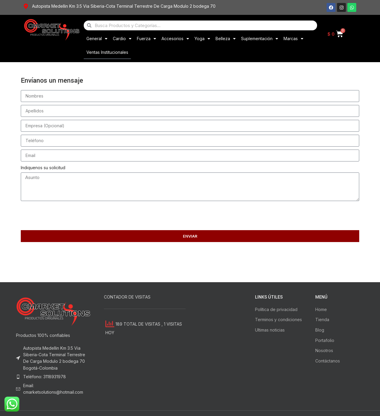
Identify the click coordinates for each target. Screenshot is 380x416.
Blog (319, 329)
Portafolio (324, 340)
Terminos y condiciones (278, 319)
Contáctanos (327, 360)
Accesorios (175, 39)
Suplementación (259, 39)
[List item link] (54, 376)
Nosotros (324, 350)
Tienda (322, 319)
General (96, 39)
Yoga (202, 39)
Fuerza (146, 39)
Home (321, 309)
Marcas (293, 39)
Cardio (122, 39)
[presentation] (66, 215)
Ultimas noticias (270, 329)
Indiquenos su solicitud (43, 167)
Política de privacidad (276, 309)
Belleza (226, 39)
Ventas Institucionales (107, 52)
